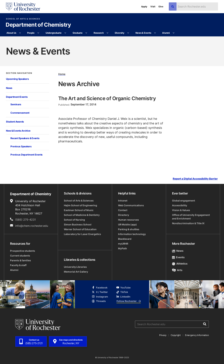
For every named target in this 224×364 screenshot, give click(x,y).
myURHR (123, 243)
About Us (11, 32)
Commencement (19, 112)
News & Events (143, 32)
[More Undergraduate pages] (65, 33)
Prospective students (22, 250)
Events (178, 257)
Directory (123, 215)
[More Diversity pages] (128, 33)
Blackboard (124, 238)
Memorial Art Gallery (76, 271)
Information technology (132, 234)
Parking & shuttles (128, 229)
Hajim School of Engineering (80, 205)
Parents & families (20, 260)
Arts (177, 270)
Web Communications (131, 205)
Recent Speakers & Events (24, 138)
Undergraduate (54, 32)
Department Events (17, 97)
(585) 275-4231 (25, 219)
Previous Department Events (26, 154)
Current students (20, 255)
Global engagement (183, 200)
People (30, 32)
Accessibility (179, 205)
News (9, 88)
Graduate (78, 32)
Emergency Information (197, 335)
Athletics (180, 263)
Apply (144, 6)
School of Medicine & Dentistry (82, 215)
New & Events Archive (18, 130)
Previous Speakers (20, 146)
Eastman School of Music (78, 210)
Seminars (15, 104)
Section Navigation (19, 73)
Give (160, 6)
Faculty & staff (18, 265)
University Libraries (75, 266)
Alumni (166, 32)
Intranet (122, 200)
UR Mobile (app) (127, 224)
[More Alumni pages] (174, 33)
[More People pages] (38, 33)
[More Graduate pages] (86, 33)
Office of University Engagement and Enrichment (191, 216)
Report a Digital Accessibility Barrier (195, 178)
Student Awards (15, 121)
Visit (152, 6)
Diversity (119, 32)
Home (61, 74)
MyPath (122, 248)
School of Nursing (74, 219)
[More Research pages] (107, 33)
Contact (122, 210)
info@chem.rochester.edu (31, 226)
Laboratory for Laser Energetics (82, 234)
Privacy (162, 335)
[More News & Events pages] (155, 33)
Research (99, 32)
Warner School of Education (80, 229)
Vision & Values (181, 210)
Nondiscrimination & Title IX (188, 223)
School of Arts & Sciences (23, 19)
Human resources (128, 219)
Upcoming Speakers (17, 79)
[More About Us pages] (20, 33)
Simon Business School (77, 224)
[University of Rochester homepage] (23, 7)
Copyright (176, 335)
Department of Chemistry (38, 25)
